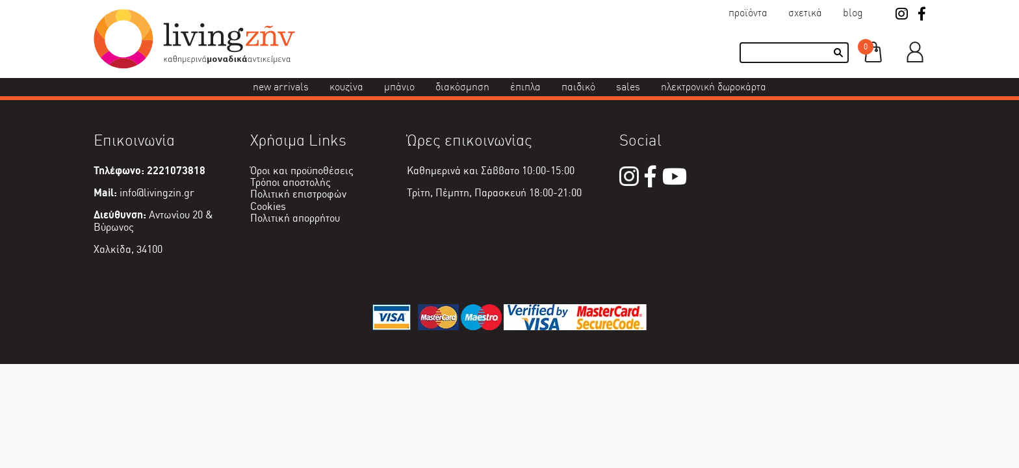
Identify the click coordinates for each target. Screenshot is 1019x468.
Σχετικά (805, 12)
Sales (628, 87)
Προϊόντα (748, 12)
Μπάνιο (399, 87)
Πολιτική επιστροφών (298, 194)
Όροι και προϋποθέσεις (302, 170)
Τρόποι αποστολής (290, 182)
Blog (853, 12)
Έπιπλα (525, 87)
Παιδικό (578, 87)
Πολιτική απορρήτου (295, 218)
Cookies (268, 206)
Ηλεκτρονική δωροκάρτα (713, 87)
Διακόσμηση (462, 87)
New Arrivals (281, 87)
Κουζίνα (346, 87)
